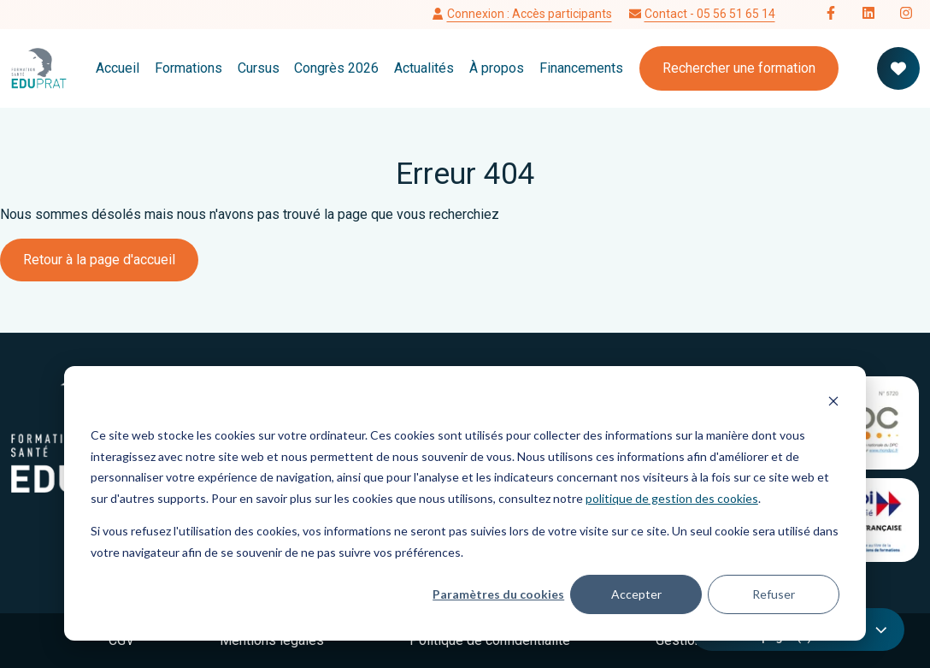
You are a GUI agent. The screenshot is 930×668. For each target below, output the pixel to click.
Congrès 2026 (336, 68)
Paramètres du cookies (498, 594)
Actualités (424, 68)
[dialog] (465, 503)
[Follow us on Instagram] (906, 14)
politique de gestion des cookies (672, 498)
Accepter (636, 594)
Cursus (259, 68)
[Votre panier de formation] (898, 68)
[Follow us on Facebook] (831, 14)
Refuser (773, 594)
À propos (496, 68)
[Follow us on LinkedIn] (868, 14)
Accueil (117, 68)
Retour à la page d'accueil (99, 259)
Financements (581, 68)
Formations (188, 68)
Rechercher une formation (738, 68)
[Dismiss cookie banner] (833, 403)
